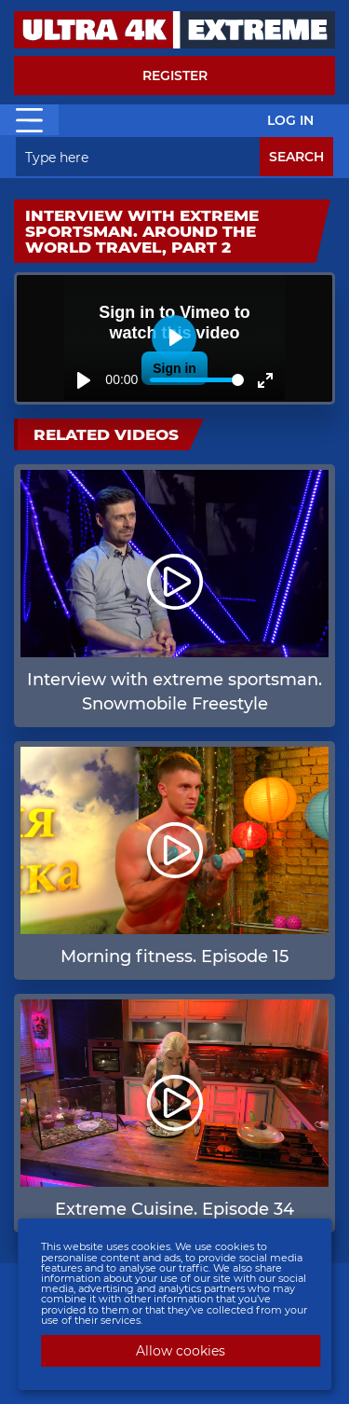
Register (175, 75)
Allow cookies (180, 1350)
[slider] (197, 380)
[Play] (84, 380)
